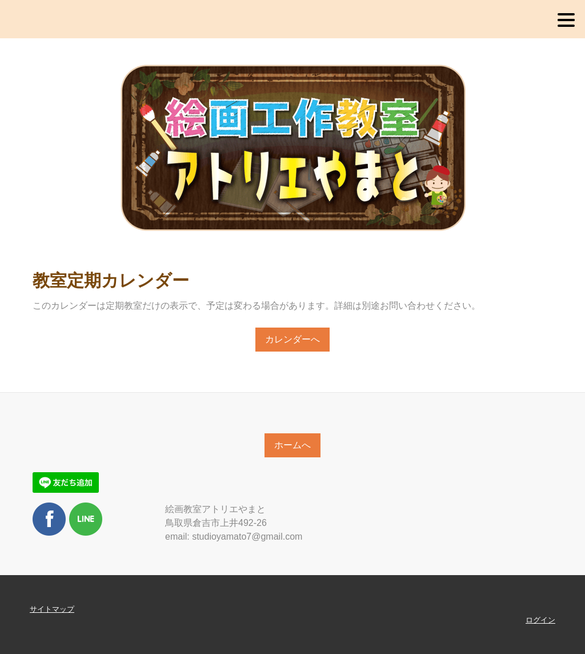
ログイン (540, 620)
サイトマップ (52, 609)
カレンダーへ (292, 339)
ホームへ (292, 445)
